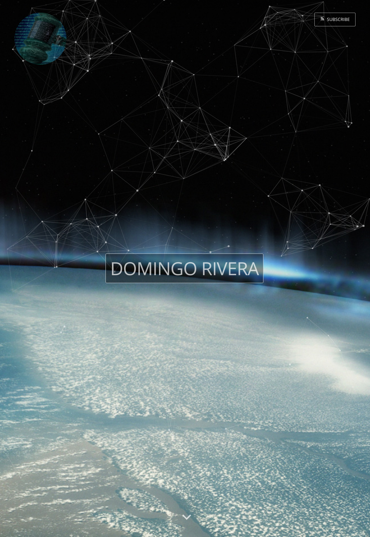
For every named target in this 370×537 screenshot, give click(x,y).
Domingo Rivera (184, 268)
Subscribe (337, 19)
